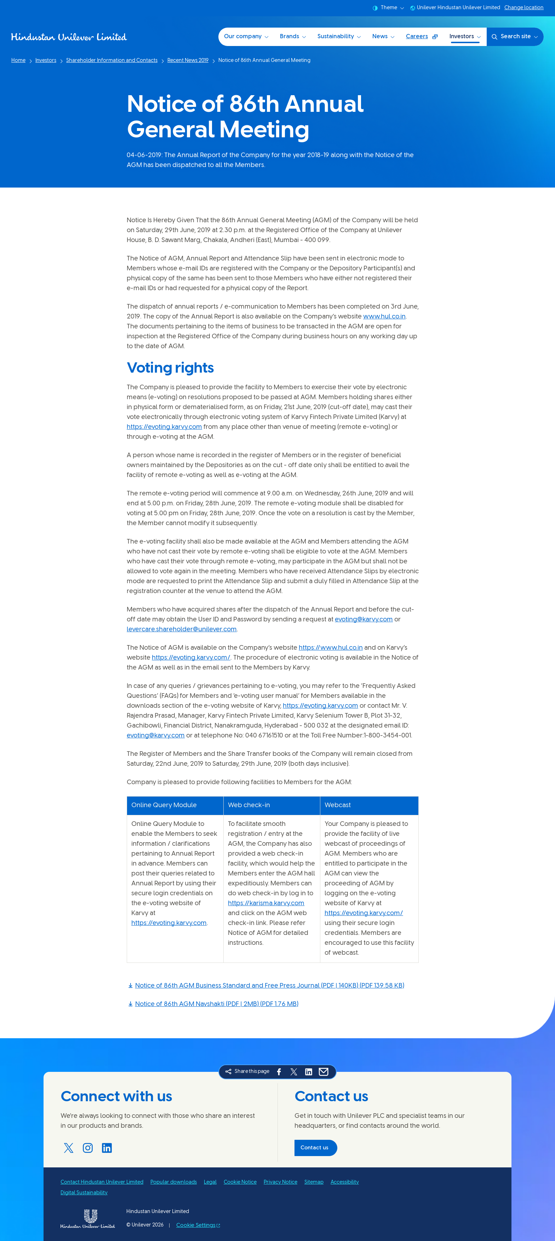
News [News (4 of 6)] (383, 37)
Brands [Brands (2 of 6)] (293, 37)
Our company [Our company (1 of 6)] (246, 37)
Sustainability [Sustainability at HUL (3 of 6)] (339, 37)
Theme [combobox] (388, 8)
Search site (514, 36)
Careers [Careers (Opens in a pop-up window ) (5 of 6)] (425, 39)
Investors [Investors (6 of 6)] (465, 37)
